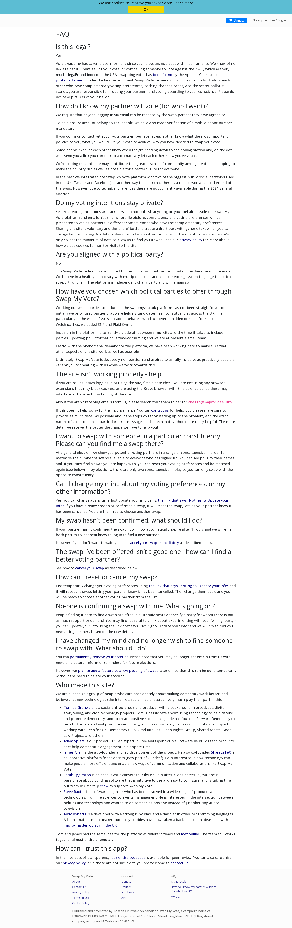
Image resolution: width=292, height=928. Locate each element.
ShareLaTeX (221, 751)
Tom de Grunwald (79, 707)
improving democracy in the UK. (91, 825)
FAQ (173, 876)
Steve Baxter (74, 791)
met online (190, 833)
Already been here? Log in (269, 20)
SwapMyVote (17, 20)
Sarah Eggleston (77, 774)
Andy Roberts (75, 813)
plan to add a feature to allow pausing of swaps (118, 670)
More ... (175, 896)
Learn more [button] (183, 2)
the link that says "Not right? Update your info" (189, 585)
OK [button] (146, 9)
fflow (104, 785)
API (123, 897)
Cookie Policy (80, 903)
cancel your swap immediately (153, 542)
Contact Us (79, 886)
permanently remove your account (99, 656)
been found (162, 74)
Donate (237, 20)
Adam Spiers (74, 740)
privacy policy (190, 239)
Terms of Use (81, 897)
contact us (160, 410)
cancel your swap (89, 567)
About (76, 881)
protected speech (71, 80)
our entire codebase (128, 857)
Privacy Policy (80, 892)
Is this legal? (178, 881)
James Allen (73, 751)
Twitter (126, 886)
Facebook (127, 892)
